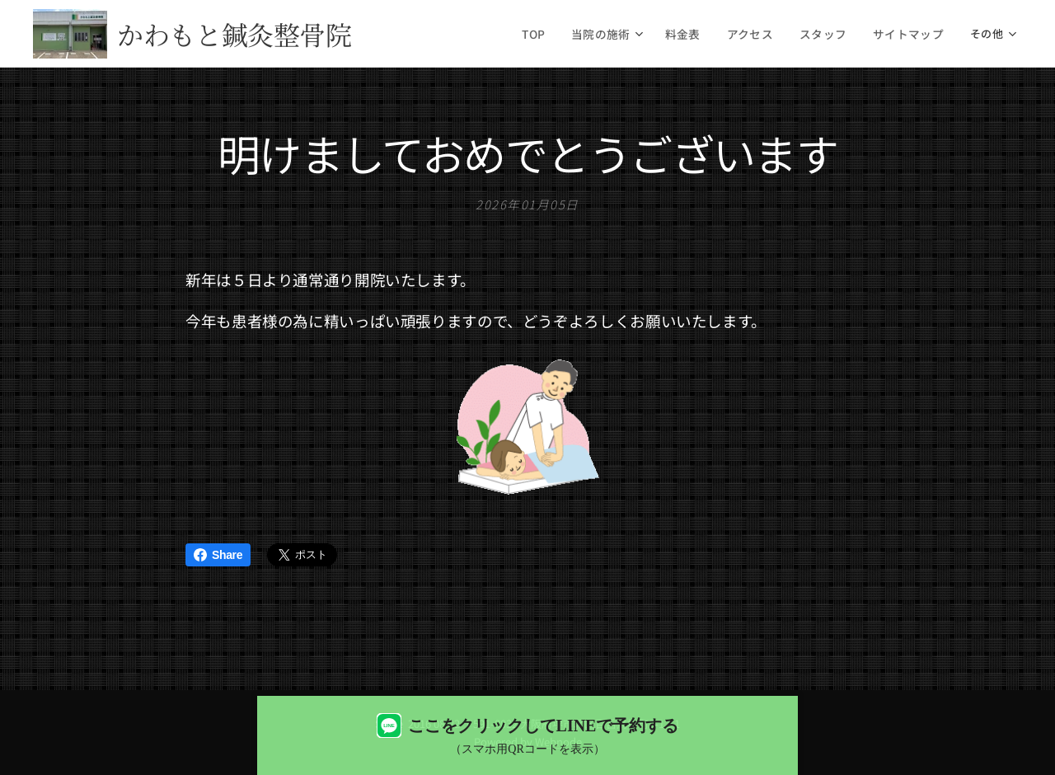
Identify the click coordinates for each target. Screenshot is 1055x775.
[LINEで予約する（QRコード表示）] (527, 735)
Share (218, 554)
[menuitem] (556, 33)
